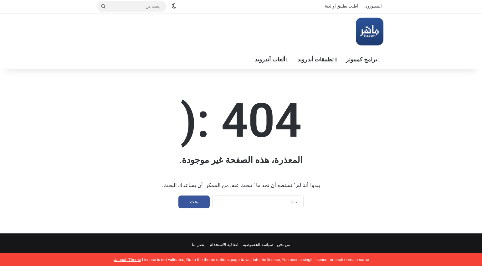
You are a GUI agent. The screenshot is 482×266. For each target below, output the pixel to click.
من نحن (283, 244)
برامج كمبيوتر (363, 59)
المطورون (373, 6)
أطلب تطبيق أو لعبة (341, 6)
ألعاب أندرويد (272, 59)
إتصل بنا (199, 244)
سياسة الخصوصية (258, 244)
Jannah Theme (127, 259)
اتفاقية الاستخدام (224, 244)
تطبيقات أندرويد (317, 59)
